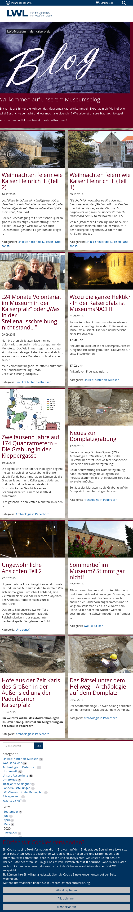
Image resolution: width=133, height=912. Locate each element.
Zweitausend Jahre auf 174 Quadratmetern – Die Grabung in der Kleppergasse (30, 446)
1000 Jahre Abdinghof (17, 784)
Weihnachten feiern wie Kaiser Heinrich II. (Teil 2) (32, 181)
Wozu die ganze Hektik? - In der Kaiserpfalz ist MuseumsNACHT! (100, 303)
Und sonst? (23, 630)
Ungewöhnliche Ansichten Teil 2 (22, 568)
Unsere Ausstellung (15, 775)
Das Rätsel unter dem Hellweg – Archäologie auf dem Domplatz (98, 686)
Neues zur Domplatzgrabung (93, 436)
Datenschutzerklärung (75, 883)
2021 (7, 807)
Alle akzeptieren (66, 890)
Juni (6, 816)
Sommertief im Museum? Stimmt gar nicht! (97, 571)
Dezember (10, 833)
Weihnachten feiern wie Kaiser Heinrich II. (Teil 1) (100, 181)
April (7, 820)
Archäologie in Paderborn (32, 514)
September (11, 812)
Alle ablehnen (66, 898)
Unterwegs (10, 780)
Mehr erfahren (66, 907)
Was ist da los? (93, 626)
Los (39, 746)
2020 (7, 828)
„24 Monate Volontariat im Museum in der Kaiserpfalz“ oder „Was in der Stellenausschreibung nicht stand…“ (31, 312)
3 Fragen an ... (12, 796)
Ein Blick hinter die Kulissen (35, 242)
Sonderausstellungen (16, 788)
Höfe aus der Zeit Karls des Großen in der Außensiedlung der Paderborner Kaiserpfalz (31, 692)
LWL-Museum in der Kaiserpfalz (23, 792)
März (7, 824)
